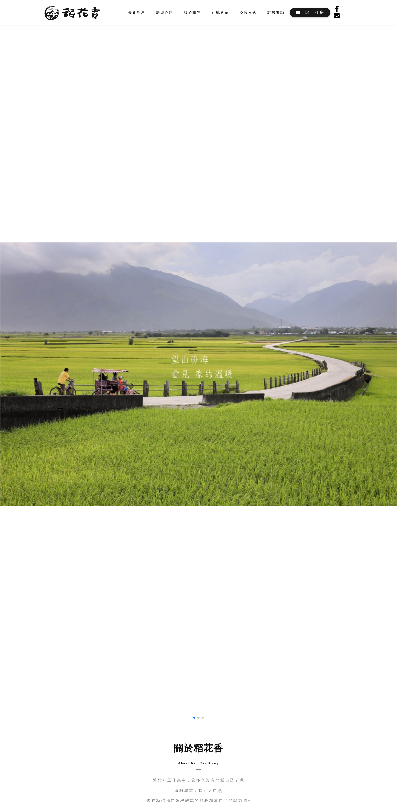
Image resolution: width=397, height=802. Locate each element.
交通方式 (248, 13)
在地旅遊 (220, 13)
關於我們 (192, 13)
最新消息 (136, 13)
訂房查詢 (276, 13)
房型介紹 (164, 13)
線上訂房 (310, 12)
